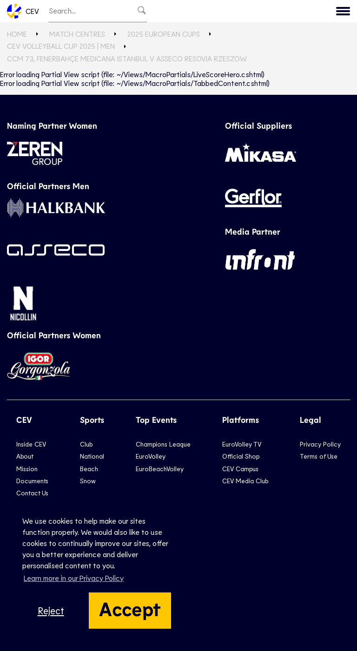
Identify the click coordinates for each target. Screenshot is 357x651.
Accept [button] (130, 608)
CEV (23, 11)
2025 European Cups (163, 33)
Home (17, 33)
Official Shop (240, 456)
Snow (87, 481)
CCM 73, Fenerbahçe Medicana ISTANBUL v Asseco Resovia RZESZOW (127, 58)
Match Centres (77, 33)
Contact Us (32, 493)
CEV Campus (240, 469)
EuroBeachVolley (160, 469)
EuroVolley (150, 456)
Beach (89, 469)
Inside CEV (31, 444)
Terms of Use (318, 456)
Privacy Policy (320, 444)
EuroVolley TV (241, 444)
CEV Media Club (245, 481)
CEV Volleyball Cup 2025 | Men (61, 45)
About (24, 456)
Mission (27, 469)
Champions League (163, 444)
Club (86, 444)
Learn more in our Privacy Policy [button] (74, 577)
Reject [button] (51, 610)
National (92, 456)
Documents (32, 481)
